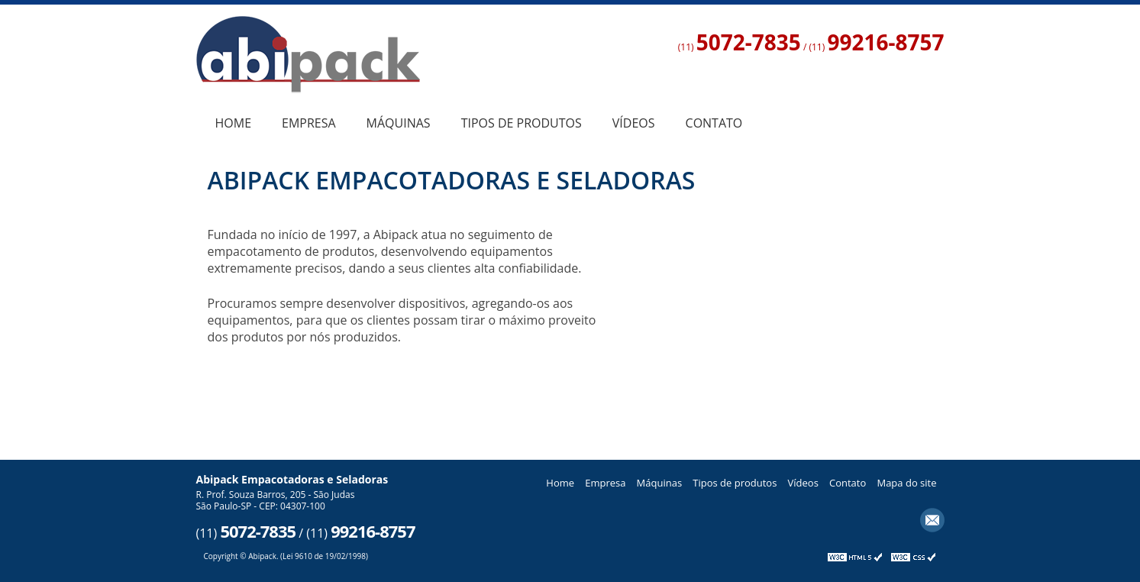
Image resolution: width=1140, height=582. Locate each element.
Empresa (309, 123)
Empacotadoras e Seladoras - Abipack (308, 59)
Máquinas (399, 123)
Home (233, 123)
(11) (739, 46)
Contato (714, 123)
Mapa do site (906, 483)
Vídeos (633, 123)
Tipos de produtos (521, 123)
